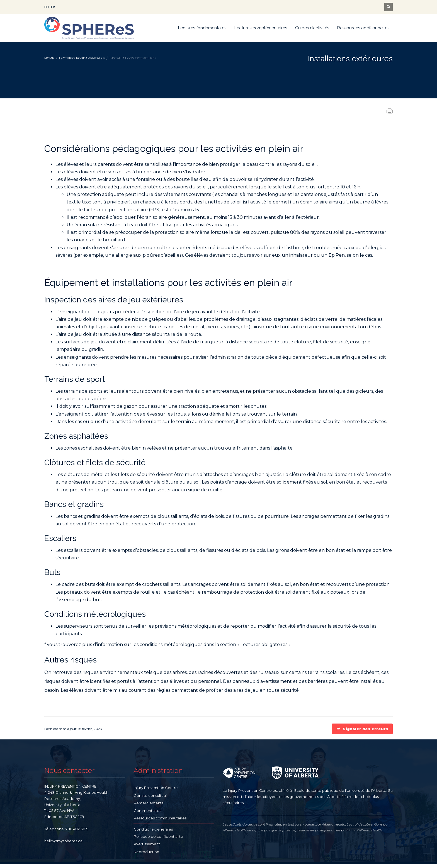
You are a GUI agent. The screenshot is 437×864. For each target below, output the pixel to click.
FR (53, 7)
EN (46, 7)
